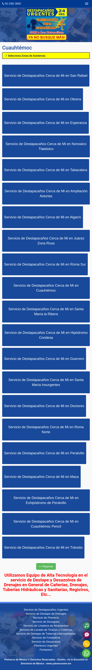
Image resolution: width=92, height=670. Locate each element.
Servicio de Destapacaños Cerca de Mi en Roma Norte (46, 429)
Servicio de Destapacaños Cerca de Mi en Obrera (42, 99)
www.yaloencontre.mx (58, 663)
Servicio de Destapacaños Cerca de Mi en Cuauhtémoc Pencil (45, 523)
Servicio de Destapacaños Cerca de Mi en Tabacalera (45, 170)
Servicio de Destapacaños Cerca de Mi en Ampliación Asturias (46, 193)
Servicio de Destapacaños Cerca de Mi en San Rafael (45, 75)
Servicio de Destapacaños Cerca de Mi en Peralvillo (44, 453)
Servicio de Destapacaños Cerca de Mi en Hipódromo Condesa (45, 335)
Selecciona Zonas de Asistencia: (25, 55)
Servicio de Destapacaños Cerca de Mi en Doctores (44, 406)
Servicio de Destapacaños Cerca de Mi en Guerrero (44, 359)
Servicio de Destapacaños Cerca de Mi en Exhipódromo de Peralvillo (45, 500)
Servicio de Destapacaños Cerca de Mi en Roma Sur (45, 264)
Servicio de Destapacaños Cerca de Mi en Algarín (42, 217)
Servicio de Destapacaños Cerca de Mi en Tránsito (43, 547)
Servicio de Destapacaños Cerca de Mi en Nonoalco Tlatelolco (46, 146)
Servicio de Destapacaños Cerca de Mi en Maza (41, 477)
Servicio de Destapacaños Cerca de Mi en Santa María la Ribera (46, 311)
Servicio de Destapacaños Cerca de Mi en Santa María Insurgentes (46, 382)
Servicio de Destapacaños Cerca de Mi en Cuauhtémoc (45, 287)
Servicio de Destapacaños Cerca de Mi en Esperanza (45, 123)
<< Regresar (46, 566)
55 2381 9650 (11, 3)
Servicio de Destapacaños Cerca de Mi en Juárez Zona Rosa (46, 240)
